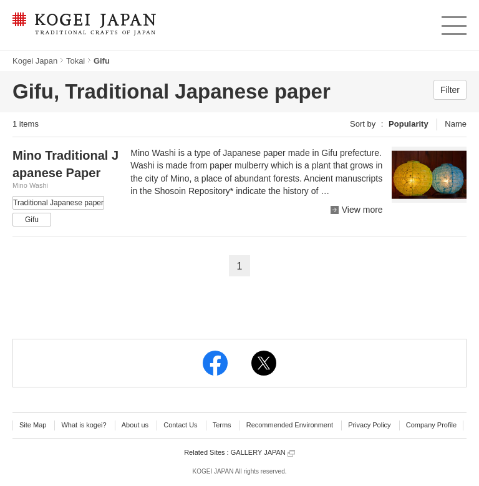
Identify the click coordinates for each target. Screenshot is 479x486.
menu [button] (453, 22)
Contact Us (180, 425)
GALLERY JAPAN (263, 453)
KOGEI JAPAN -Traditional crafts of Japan (83, 25)
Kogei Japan (34, 61)
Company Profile (431, 425)
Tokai (75, 61)
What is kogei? (83, 425)
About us (135, 425)
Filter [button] (450, 90)
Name (456, 124)
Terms (222, 425)
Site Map (32, 425)
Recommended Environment (289, 425)
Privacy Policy (369, 425)
